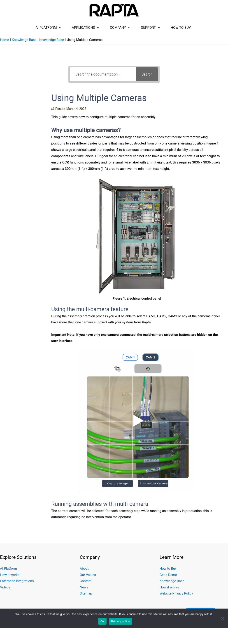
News (84, 590)
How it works (10, 577)
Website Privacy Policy (176, 596)
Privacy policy (120, 621)
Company (117, 28)
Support (153, 28)
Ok (102, 621)
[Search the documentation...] (103, 77)
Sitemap (86, 596)
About (84, 571)
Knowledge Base (172, 584)
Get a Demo (168, 577)
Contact (85, 584)
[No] (222, 618)
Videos (5, 590)
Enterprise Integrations (17, 584)
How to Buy (188, 28)
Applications (77, 28)
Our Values (88, 577)
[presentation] (46, 28)
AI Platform (35, 28)
